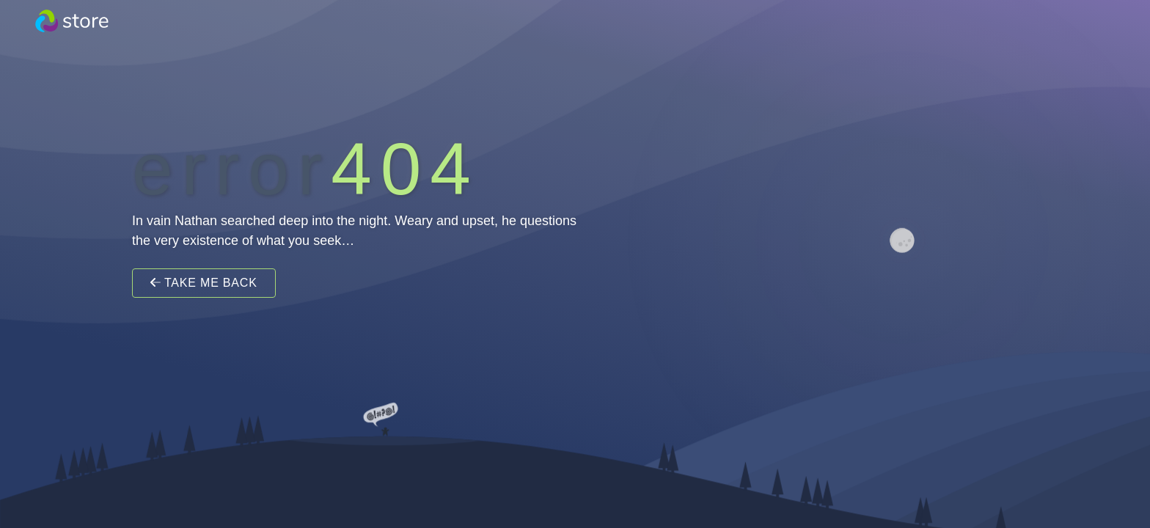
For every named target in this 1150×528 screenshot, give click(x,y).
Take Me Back (203, 282)
